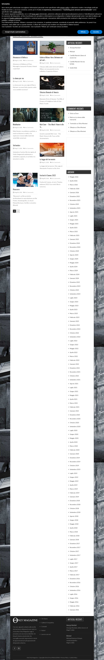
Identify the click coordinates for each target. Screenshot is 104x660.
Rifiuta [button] (83, 32)
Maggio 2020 (74, 438)
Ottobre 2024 (74, 251)
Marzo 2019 (74, 489)
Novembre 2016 (75, 582)
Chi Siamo (44, 619)
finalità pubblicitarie (16, 18)
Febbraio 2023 (74, 317)
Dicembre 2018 (75, 501)
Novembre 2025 (75, 200)
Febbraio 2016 (74, 606)
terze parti (35, 14)
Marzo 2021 (74, 403)
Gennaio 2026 (74, 192)
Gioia (71, 113)
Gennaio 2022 (74, 364)
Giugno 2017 (74, 563)
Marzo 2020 (74, 446)
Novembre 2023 (75, 286)
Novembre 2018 (75, 504)
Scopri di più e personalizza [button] (15, 32)
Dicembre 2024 (75, 243)
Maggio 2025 (74, 224)
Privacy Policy (65, 657)
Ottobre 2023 (74, 290)
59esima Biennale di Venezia (49, 92)
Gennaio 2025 (74, 239)
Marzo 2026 (74, 185)
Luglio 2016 (73, 594)
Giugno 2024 (74, 259)
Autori (43, 630)
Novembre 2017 (75, 547)
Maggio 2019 (74, 481)
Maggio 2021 (74, 395)
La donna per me (18, 78)
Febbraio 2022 (74, 360)
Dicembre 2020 (75, 415)
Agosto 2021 (74, 383)
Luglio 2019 (73, 473)
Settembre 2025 (75, 208)
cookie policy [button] (17, 12)
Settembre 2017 (75, 555)
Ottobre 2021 (74, 376)
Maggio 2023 (74, 305)
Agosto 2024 (74, 255)
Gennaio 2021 (74, 411)
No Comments (29, 60)
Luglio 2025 (73, 216)
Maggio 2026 (74, 177)
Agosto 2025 (74, 212)
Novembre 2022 (75, 329)
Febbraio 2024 (74, 274)
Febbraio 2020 (74, 450)
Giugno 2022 (74, 344)
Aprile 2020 (73, 442)
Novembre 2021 (75, 372)
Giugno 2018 (74, 520)
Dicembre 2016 (75, 579)
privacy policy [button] (64, 7)
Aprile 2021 (73, 399)
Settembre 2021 (75, 380)
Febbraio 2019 (74, 493)
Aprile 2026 (73, 181)
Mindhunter (17, 124)
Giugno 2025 (74, 220)
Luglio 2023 (73, 298)
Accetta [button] (96, 32)
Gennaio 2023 (74, 321)
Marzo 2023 (74, 313)
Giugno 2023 (74, 302)
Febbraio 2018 (74, 536)
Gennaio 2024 (74, 278)
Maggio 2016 (74, 602)
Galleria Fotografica (47, 622)
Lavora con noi (46, 634)
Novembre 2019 (75, 461)
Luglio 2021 (73, 387)
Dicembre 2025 (75, 196)
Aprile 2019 (73, 485)
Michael (72, 51)
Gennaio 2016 (74, 610)
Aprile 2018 (73, 528)
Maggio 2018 (74, 524)
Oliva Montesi (82, 123)
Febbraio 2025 (74, 235)
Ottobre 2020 (74, 422)
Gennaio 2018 (74, 540)
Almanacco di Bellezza (20, 57)
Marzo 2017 (74, 571)
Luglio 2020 (73, 430)
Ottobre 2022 (74, 333)
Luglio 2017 (73, 559)
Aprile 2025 (73, 227)
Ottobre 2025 (74, 204)
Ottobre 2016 (74, 586)
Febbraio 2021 (74, 407)
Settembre (16, 145)
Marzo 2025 (74, 231)
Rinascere (16, 189)
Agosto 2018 (74, 516)
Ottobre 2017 (74, 551)
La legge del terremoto (47, 159)
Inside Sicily (73, 68)
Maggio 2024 (74, 263)
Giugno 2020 (74, 434)
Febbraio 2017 (74, 575)
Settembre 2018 (75, 512)
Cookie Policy (73, 657)
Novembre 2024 (75, 247)
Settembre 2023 (75, 294)
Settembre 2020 (75, 426)
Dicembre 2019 (75, 458)
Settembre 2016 (75, 590)
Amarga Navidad (75, 48)
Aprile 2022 (73, 352)
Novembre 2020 (75, 419)
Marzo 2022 (74, 356)
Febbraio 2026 (74, 188)
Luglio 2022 (73, 341)
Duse (76, 113)
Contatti (44, 626)
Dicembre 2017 (75, 543)
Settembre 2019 (75, 469)
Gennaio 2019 (74, 497)
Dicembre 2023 (75, 282)
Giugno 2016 (74, 598)
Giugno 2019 (74, 477)
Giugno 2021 (74, 391)
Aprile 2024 (73, 266)
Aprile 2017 (73, 567)
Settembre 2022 (75, 337)
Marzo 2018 (74, 532)
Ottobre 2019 (74, 465)
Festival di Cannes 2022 (48, 175)
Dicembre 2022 (75, 325)
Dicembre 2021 (75, 368)
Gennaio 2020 (74, 454)
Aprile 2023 (73, 309)
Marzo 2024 (74, 270)
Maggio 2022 (74, 348)
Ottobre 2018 (74, 508)
